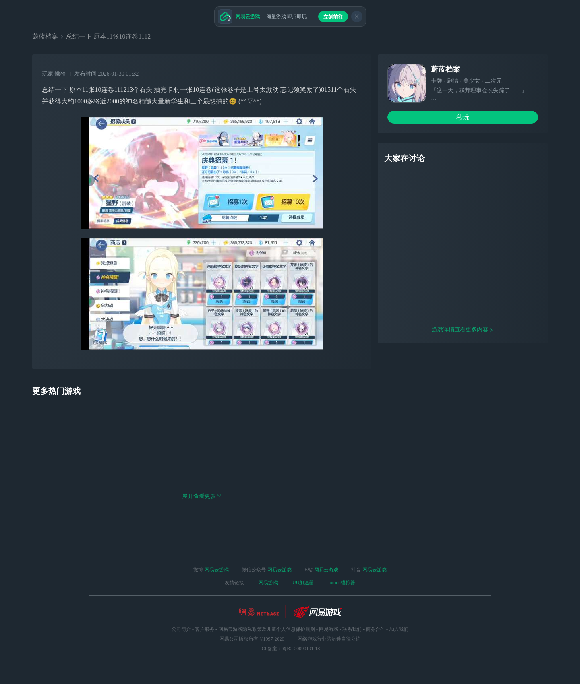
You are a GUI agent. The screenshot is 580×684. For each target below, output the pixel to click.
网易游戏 (268, 582)
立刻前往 (333, 17)
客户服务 (204, 629)
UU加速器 (303, 582)
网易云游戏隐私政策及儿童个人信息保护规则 (266, 629)
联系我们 (352, 629)
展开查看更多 (202, 522)
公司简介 (181, 629)
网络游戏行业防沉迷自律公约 (329, 639)
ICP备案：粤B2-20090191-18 (290, 648)
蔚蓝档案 (45, 36)
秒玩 (462, 117)
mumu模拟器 (341, 582)
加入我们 (398, 629)
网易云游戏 (217, 569)
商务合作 (375, 629)
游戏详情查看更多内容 (463, 381)
